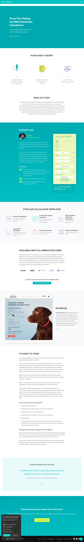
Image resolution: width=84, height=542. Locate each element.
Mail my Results (59, 174)
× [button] (19, 515)
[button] (11, 538)
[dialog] (11, 528)
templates (57, 365)
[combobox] (64, 166)
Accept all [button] (6, 535)
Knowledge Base (51, 539)
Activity (57, 164)
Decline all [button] (15, 535)
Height (57, 155)
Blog (39, 539)
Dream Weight (59, 169)
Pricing (43, 539)
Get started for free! (42, 283)
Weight (57, 150)
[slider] (57, 141)
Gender (57, 144)
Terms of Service (68, 539)
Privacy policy (59, 539)
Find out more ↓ (15, 36)
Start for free (42, 520)
